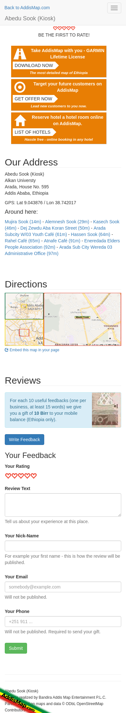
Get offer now (33, 98)
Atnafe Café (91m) (62, 240)
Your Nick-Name (22, 535)
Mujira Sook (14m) (23, 221)
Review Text (17, 488)
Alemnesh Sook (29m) (67, 221)
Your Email (16, 576)
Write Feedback (24, 439)
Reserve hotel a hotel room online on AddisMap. (67, 120)
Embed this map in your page (32, 350)
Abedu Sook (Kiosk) (30, 18)
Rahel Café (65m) (23, 240)
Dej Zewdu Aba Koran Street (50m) (55, 228)
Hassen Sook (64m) (91, 234)
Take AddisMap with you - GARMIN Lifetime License (67, 53)
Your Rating (17, 466)
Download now (34, 65)
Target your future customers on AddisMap (67, 87)
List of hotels (33, 132)
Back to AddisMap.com (27, 7)
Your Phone (17, 611)
